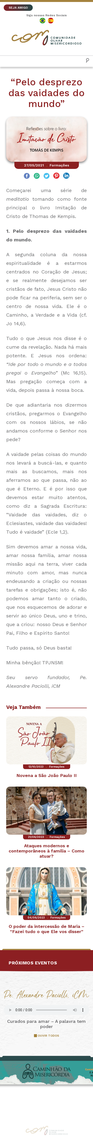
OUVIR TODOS (48, 1035)
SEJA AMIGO (18, 7)
